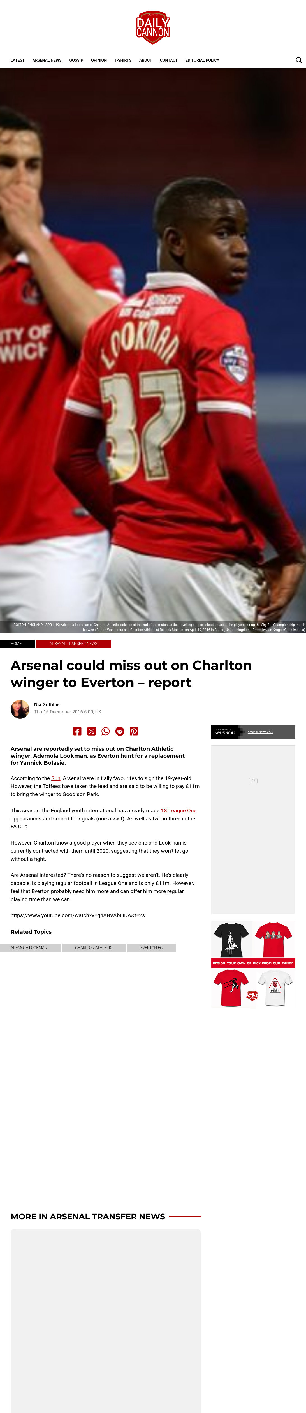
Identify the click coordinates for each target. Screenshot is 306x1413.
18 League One (179, 810)
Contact (169, 60)
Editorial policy (202, 60)
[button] (299, 60)
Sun (56, 778)
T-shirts (123, 60)
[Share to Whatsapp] (105, 731)
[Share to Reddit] (120, 731)
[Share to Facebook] (77, 731)
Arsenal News (47, 60)
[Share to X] (91, 731)
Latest (18, 60)
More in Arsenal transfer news (88, 1216)
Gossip (76, 60)
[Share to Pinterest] (134, 731)
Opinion (99, 60)
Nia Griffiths (47, 704)
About (145, 60)
